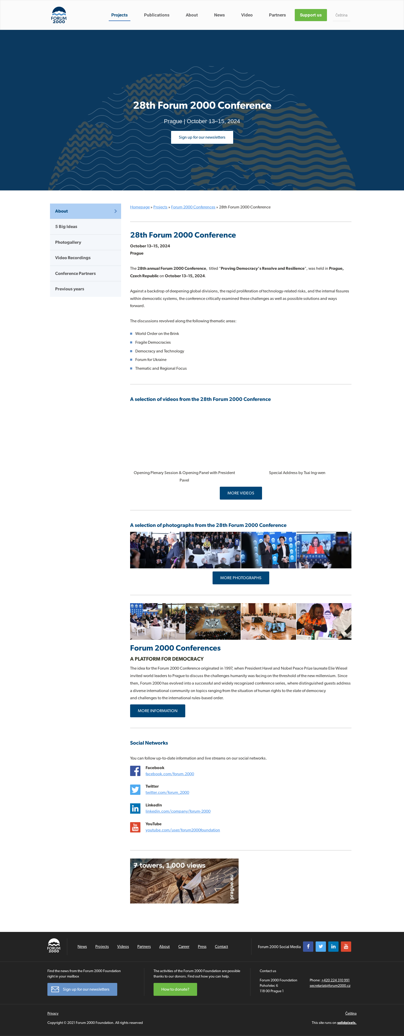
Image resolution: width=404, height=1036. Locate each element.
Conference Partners (75, 273)
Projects (119, 15)
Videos (123, 946)
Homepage (140, 207)
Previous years (69, 288)
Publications (157, 15)
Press (202, 946)
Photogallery (68, 242)
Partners (277, 15)
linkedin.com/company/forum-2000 (178, 811)
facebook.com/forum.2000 (170, 773)
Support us (311, 15)
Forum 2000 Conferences (193, 207)
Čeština (341, 15)
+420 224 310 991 (335, 980)
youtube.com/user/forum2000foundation (183, 830)
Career (183, 946)
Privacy (52, 1013)
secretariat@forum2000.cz (330, 985)
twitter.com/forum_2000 (167, 792)
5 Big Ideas (66, 226)
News (219, 15)
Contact (221, 946)
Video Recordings (73, 257)
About (192, 15)
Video (247, 15)
